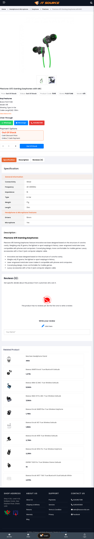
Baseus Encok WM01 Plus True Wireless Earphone (44, 409)
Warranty (29, 514)
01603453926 (77, 505)
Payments (52, 500)
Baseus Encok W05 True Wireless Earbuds (42, 436)
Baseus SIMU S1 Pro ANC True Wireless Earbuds (43, 396)
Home (4, 9)
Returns (29, 509)
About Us (29, 500)
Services (52, 505)
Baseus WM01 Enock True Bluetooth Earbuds (43, 369)
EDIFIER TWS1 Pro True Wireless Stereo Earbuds (43, 462)
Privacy (51, 514)
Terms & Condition (55, 509)
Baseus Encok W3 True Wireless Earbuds (41, 422)
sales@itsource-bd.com (80, 509)
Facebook (75, 514)
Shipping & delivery (33, 505)
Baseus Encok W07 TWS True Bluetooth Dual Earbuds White (49, 475)
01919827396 (37, 123)
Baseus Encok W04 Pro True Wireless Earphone (44, 449)
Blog (27, 519)
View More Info (5, 114)
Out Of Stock (31, 146)
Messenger (21, 123)
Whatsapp (6, 123)
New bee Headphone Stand (36, 356)
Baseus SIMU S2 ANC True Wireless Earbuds (42, 383)
